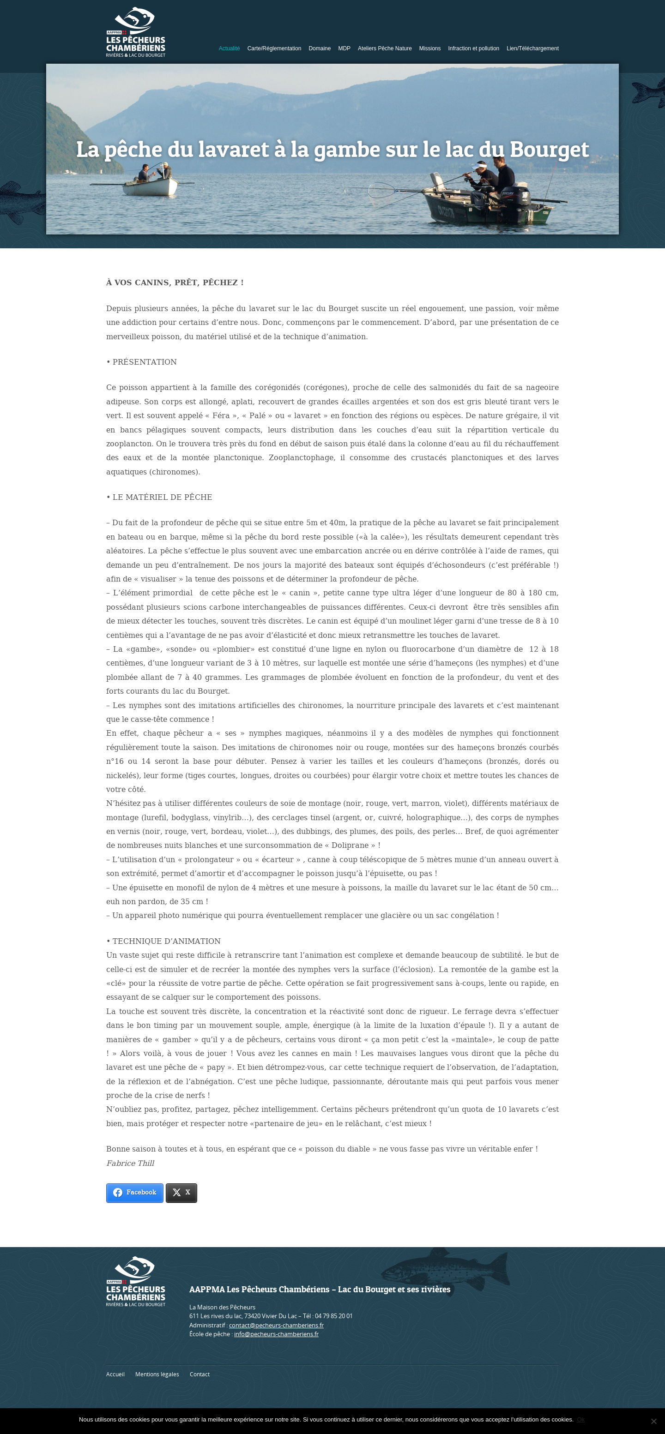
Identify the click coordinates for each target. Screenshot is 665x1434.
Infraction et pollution (474, 48)
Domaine (319, 48)
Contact (200, 1374)
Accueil (115, 1374)
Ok (582, 1419)
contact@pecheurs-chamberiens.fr (276, 1325)
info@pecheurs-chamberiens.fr (276, 1334)
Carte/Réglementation (275, 48)
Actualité (229, 48)
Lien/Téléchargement (533, 48)
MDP (344, 48)
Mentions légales (157, 1374)
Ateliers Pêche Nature (385, 48)
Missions (430, 48)
